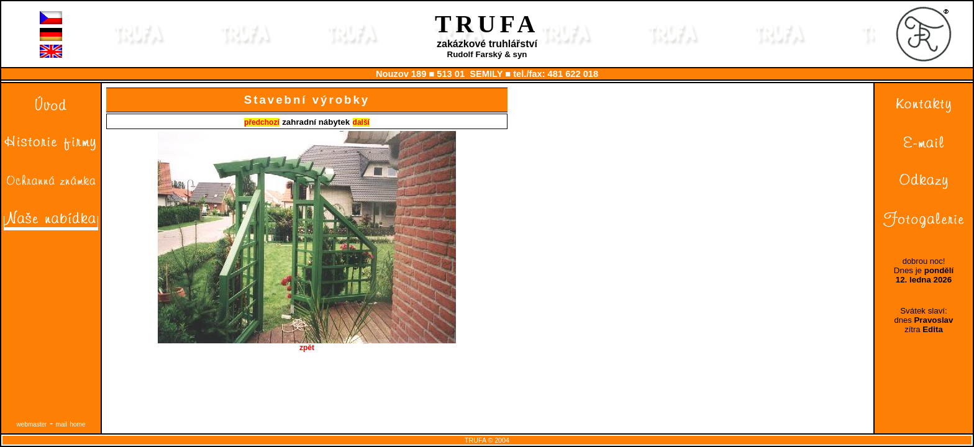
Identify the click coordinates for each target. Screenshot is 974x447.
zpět (307, 344)
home (77, 424)
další (361, 122)
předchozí (262, 122)
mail (61, 424)
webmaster (32, 424)
